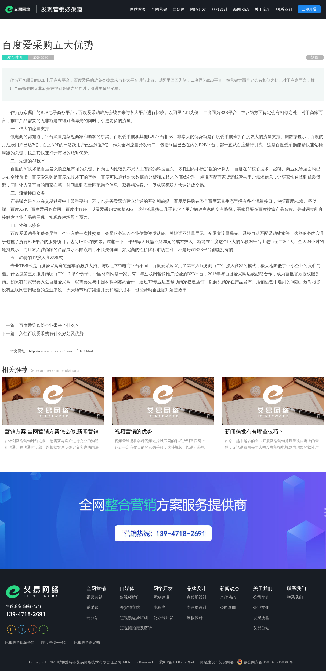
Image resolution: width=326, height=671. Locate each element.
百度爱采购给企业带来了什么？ (49, 325)
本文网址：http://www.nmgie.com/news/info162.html (51, 351)
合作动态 (228, 597)
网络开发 (198, 9)
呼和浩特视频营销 (20, 643)
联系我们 (284, 9)
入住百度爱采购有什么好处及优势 (51, 333)
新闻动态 (241, 9)
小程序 (159, 607)
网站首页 (138, 9)
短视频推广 (130, 597)
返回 (315, 57)
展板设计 (195, 618)
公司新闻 (228, 607)
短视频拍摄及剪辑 (136, 628)
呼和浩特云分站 (54, 643)
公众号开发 (163, 618)
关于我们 (263, 9)
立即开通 (309, 9)
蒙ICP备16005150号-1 (176, 662)
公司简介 (261, 597)
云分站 (92, 618)
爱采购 (92, 607)
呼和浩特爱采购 (87, 643)
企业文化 (261, 607)
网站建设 (161, 597)
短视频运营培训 (134, 618)
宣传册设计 (197, 597)
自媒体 (179, 9)
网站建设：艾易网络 (217, 662)
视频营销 (94, 597)
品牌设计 (220, 9)
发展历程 (261, 618)
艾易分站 (261, 628)
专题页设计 (197, 607)
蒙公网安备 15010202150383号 (265, 662)
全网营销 (159, 9)
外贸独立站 (130, 607)
